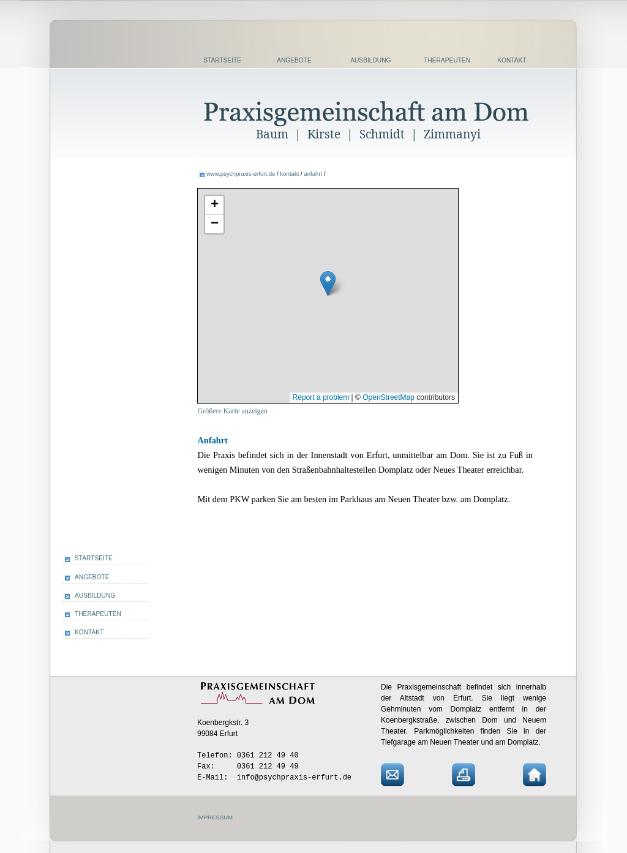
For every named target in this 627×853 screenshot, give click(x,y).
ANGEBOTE (294, 60)
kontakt (289, 173)
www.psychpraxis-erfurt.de (241, 173)
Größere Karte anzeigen (232, 411)
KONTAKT (511, 60)
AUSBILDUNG (370, 60)
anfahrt (313, 173)
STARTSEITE (222, 60)
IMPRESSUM (215, 817)
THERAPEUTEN (447, 60)
